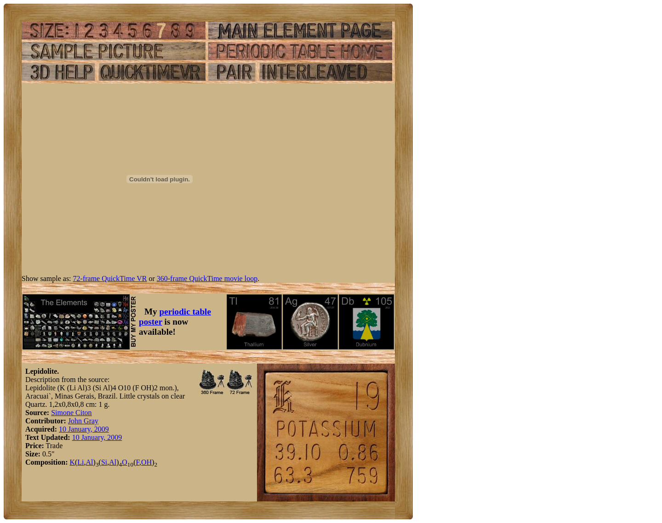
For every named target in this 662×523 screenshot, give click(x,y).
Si (104, 462)
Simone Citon (71, 412)
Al (89, 462)
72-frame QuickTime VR (110, 278)
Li (80, 462)
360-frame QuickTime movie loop (207, 278)
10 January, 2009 (84, 429)
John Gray (83, 421)
